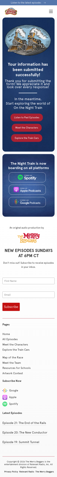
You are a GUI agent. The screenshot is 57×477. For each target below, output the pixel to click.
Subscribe (11, 307)
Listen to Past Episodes (26, 117)
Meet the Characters (26, 127)
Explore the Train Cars (27, 138)
